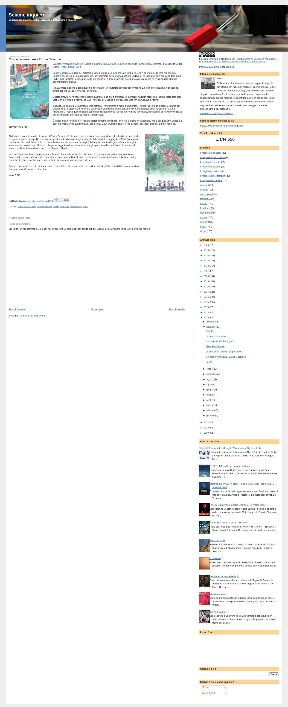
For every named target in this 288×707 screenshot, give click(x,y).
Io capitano (215, 558)
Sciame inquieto (27, 15)
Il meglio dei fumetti (210, 162)
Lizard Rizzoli (76, 207)
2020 (207, 276)
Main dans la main (215, 346)
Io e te (209, 362)
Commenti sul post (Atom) (32, 315)
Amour (209, 331)
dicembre (211, 321)
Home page (97, 309)
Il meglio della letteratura (212, 176)
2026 (207, 245)
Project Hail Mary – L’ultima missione (228, 522)
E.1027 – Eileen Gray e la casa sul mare (230, 466)
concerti (204, 189)
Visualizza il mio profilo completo (216, 113)
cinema (204, 185)
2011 (207, 422)
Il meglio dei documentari (213, 157)
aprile (209, 400)
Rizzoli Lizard (67, 67)
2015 (207, 302)
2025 (207, 250)
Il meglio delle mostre (211, 180)
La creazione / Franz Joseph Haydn (224, 351)
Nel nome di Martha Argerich (220, 341)
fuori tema (205, 208)
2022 (207, 265)
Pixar (127, 73)
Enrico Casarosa (147, 64)
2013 (207, 312)
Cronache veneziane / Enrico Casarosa (35, 59)
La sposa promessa (216, 336)
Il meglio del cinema (210, 166)
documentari (206, 194)
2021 (207, 271)
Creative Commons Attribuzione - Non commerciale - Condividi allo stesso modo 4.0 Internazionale (238, 60)
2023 (207, 260)
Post (206, 687)
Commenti (208, 693)
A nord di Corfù (217, 540)
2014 (207, 307)
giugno (210, 389)
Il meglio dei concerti (210, 153)
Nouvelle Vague (217, 612)
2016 (207, 297)
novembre (211, 327)
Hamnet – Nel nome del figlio (224, 576)
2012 (207, 317)
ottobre (210, 368)
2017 (207, 291)
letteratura (64, 207)
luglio (209, 384)
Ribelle (171, 73)
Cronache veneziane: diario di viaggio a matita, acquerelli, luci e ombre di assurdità (95, 64)
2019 (207, 281)
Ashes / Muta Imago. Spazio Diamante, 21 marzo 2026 (237, 505)
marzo (210, 405)
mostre (203, 217)
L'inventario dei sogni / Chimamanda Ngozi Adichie (235, 448)
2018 (207, 286)
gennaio (210, 415)
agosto (210, 379)
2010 (207, 427)
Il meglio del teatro (209, 171)
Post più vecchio (177, 309)
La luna (113, 73)
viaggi (203, 231)
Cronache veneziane (85, 90)
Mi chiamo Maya (217, 594)
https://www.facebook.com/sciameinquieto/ (221, 125)
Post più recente (17, 309)
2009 (207, 432)
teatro (203, 226)
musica (203, 222)
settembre (211, 374)
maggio (210, 394)
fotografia (205, 199)
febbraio (211, 410)
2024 (207, 255)
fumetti (56, 207)
